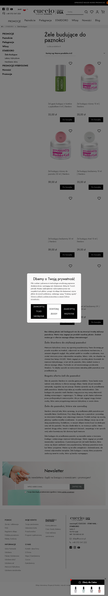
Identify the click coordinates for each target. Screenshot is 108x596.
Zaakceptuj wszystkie (69, 311)
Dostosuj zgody (54, 311)
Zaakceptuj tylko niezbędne (38, 311)
